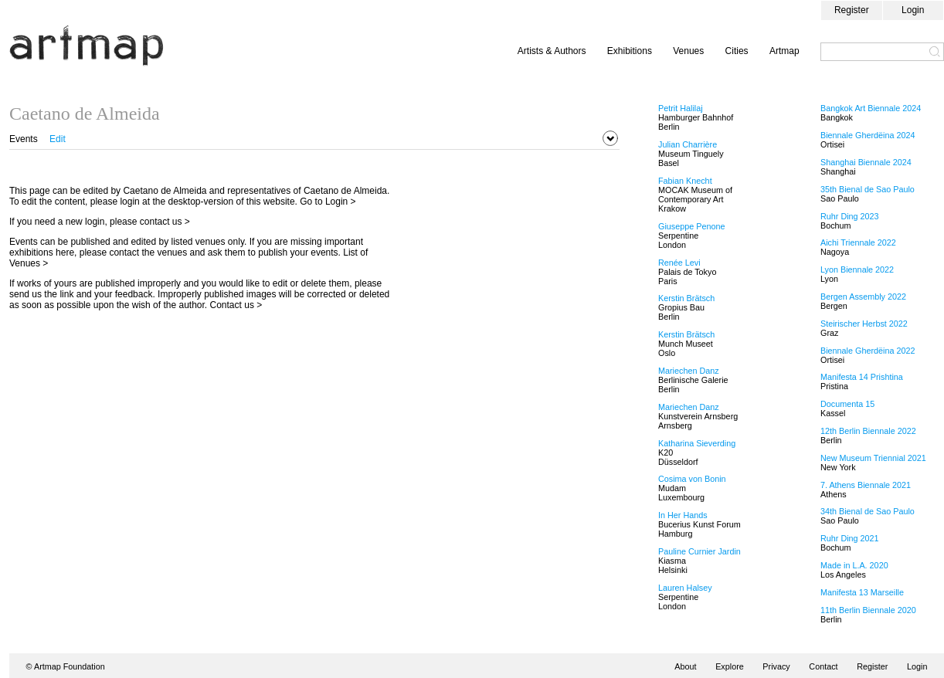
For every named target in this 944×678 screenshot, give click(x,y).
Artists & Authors (552, 51)
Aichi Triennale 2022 (858, 242)
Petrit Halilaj (680, 108)
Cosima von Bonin (692, 478)
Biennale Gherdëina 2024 (867, 135)
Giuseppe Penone (691, 226)
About (685, 666)
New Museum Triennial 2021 (873, 458)
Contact (823, 666)
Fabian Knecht (685, 180)
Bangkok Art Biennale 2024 (870, 108)
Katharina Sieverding (696, 443)
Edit (57, 139)
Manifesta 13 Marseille (862, 592)
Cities (737, 51)
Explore (729, 666)
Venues (688, 51)
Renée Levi (679, 262)
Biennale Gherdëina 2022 (867, 350)
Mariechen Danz (688, 370)
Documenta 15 (847, 403)
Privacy (775, 666)
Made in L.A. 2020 (854, 565)
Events (23, 139)
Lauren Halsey (685, 587)
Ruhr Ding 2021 (849, 538)
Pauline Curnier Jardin (699, 551)
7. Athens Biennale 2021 (865, 485)
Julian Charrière (687, 144)
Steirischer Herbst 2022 (864, 323)
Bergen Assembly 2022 (863, 296)
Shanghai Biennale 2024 (866, 162)
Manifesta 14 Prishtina (861, 376)
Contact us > (236, 305)
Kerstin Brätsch (686, 298)
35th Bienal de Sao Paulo (867, 189)
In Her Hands (683, 515)
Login (913, 10)
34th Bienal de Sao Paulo (867, 511)
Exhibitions (629, 51)
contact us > (165, 221)
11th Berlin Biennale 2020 (868, 610)
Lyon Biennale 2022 (857, 269)
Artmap (784, 51)
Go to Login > (327, 201)
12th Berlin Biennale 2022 (868, 431)
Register (851, 10)
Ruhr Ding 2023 (849, 216)
